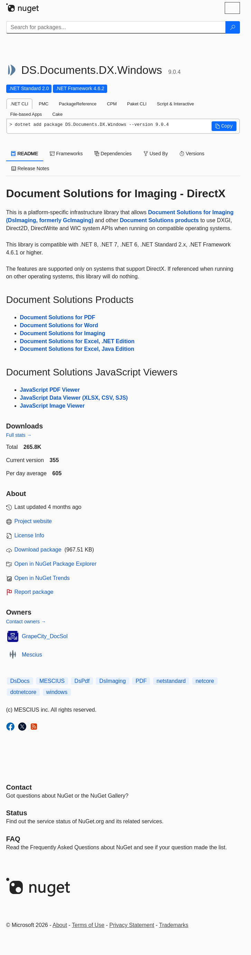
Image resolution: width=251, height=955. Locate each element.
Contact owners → (26, 621)
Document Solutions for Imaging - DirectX (116, 193)
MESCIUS (52, 681)
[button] (224, 126)
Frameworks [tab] (66, 153)
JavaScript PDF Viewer (50, 390)
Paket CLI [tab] (137, 103)
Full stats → (19, 435)
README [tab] (24, 153)
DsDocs (20, 681)
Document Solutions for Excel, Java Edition (77, 349)
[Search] (232, 27)
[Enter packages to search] (116, 27)
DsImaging (112, 681)
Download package (38, 550)
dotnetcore (23, 692)
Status (16, 813)
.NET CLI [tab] (19, 103)
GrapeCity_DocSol (45, 636)
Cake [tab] (57, 114)
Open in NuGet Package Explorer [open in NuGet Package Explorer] (55, 564)
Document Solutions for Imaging (62, 333)
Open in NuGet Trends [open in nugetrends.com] (42, 578)
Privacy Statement (131, 925)
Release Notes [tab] (30, 168)
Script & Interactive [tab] (175, 103)
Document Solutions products (159, 220)
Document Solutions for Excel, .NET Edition (77, 341)
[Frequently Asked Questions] (13, 839)
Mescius (32, 655)
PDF (141, 681)
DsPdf (82, 681)
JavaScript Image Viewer (52, 406)
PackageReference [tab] (77, 103)
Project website (33, 521)
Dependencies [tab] (112, 153)
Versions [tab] (191, 153)
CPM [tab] (112, 103)
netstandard (171, 681)
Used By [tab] (155, 153)
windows (56, 692)
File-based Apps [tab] (26, 114)
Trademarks (173, 925)
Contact (19, 787)
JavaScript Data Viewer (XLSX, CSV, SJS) (74, 398)
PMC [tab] (43, 103)
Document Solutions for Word (59, 325)
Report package (34, 592)
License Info (29, 535)
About (60, 925)
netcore (205, 681)
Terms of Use (88, 925)
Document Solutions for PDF (57, 317)
